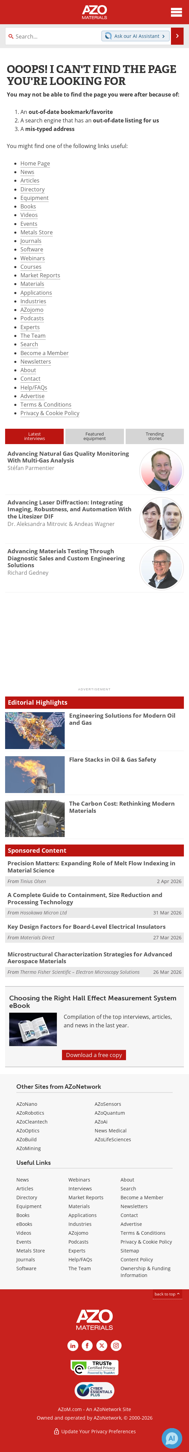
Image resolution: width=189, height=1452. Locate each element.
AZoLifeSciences (113, 1139)
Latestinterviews (34, 436)
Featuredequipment (94, 436)
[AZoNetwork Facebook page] (87, 1345)
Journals (31, 241)
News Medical (111, 1130)
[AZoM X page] (101, 1345)
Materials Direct (37, 937)
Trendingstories (155, 436)
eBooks (24, 1224)
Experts (30, 327)
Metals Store (36, 232)
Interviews (80, 1188)
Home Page (35, 163)
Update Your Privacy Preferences (94, 1431)
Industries (33, 301)
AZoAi (101, 1121)
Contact (30, 378)
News (27, 172)
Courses (31, 266)
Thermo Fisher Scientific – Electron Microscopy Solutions (80, 972)
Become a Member (44, 353)
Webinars (32, 258)
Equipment (34, 198)
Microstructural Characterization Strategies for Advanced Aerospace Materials (89, 957)
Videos (29, 215)
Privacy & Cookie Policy (49, 413)
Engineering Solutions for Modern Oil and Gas (122, 719)
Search (29, 344)
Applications (36, 292)
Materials (32, 284)
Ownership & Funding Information (146, 1271)
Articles (30, 180)
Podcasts (32, 318)
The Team (33, 335)
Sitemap (130, 1250)
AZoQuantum (110, 1113)
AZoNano (26, 1104)
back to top (167, 1294)
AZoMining (28, 1148)
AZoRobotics (30, 1113)
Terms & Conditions (46, 404)
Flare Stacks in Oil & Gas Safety (112, 759)
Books (28, 206)
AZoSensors (108, 1104)
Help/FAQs (33, 387)
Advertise (32, 396)
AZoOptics (28, 1130)
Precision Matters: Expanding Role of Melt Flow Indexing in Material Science (91, 866)
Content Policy (137, 1259)
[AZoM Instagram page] (116, 1345)
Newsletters (35, 361)
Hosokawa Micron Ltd (43, 912)
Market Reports (40, 275)
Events (28, 224)
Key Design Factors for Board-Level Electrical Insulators (86, 926)
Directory (32, 189)
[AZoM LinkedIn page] (72, 1345)
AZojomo (32, 309)
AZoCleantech (32, 1121)
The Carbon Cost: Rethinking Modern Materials (122, 807)
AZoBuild (26, 1139)
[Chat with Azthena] (172, 1438)
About (28, 370)
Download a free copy (94, 1055)
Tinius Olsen (33, 881)
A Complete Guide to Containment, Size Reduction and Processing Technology (84, 898)
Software (31, 249)
